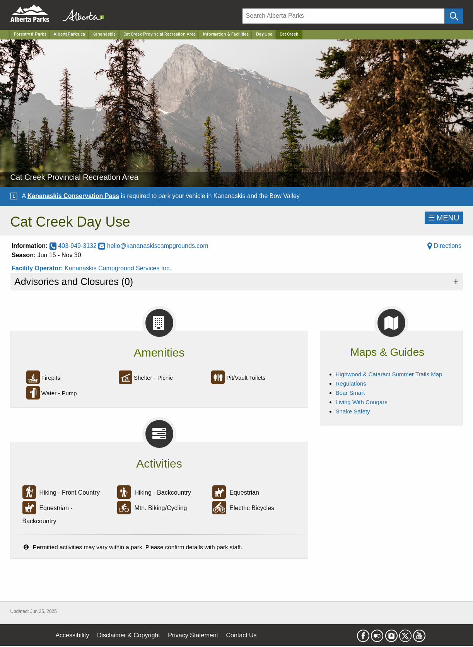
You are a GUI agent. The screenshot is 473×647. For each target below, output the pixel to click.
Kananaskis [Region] (104, 34)
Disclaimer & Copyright (128, 635)
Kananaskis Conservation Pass (73, 196)
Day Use (264, 34)
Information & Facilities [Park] (226, 34)
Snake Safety (353, 411)
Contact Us (241, 635)
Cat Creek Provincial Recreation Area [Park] (159, 34)
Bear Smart (350, 392)
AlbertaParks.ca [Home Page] (69, 34)
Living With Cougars (362, 402)
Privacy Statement (193, 635)
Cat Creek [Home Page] (289, 34)
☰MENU (443, 217)
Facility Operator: (38, 268)
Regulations (351, 383)
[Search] (343, 16)
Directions (444, 245)
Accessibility (72, 635)
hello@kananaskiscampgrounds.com (153, 245)
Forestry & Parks (30, 34)
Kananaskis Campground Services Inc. (118, 268)
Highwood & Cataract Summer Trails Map (389, 374)
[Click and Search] (453, 16)
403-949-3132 (74, 245)
